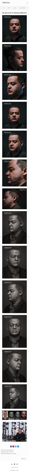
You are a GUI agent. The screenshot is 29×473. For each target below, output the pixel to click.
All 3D (9, 7)
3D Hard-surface (23, 7)
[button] (23, 458)
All (3, 7)
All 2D (15, 7)
